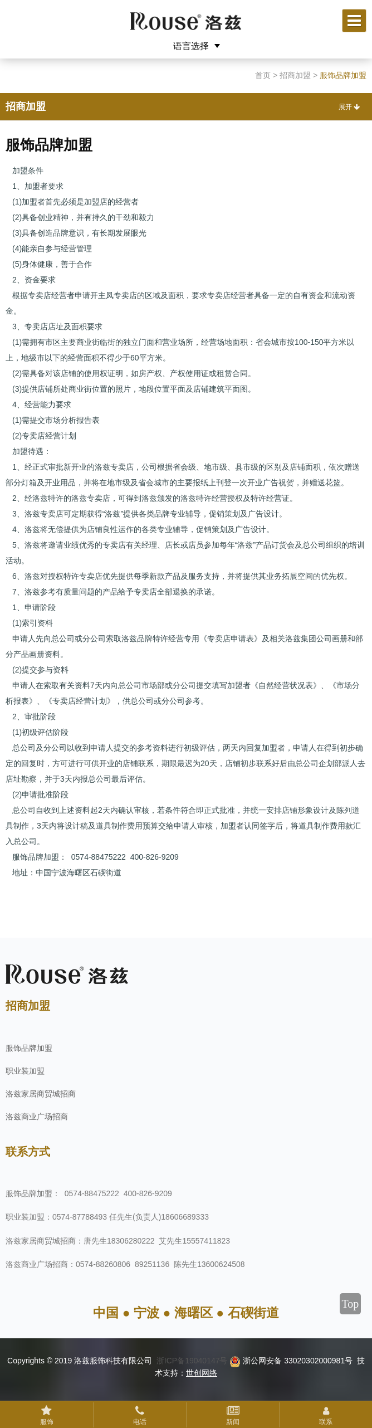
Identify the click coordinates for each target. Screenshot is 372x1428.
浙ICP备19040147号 (192, 1360)
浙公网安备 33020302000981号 (291, 1360)
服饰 (46, 1422)
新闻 (232, 1422)
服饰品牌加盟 (29, 1048)
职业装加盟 (25, 1070)
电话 (139, 1422)
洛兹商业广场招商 (37, 1116)
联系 (325, 1422)
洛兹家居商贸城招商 (41, 1093)
